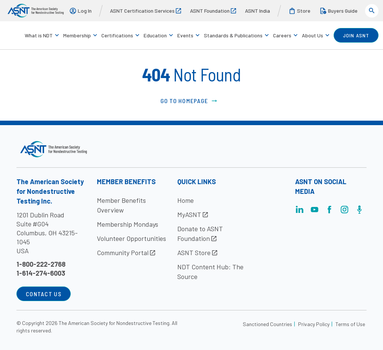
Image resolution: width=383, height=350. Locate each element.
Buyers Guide (338, 11)
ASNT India (257, 10)
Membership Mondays (127, 224)
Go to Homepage (189, 101)
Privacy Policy (314, 324)
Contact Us (43, 293)
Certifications (117, 35)
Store (299, 11)
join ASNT (356, 35)
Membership (77, 35)
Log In (80, 11)
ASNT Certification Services (145, 10)
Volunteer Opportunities (131, 238)
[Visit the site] (53, 149)
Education (155, 35)
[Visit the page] (299, 211)
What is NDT (39, 35)
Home (185, 200)
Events (185, 35)
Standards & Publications (233, 35)
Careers (282, 35)
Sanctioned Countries (267, 324)
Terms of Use (350, 324)
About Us (312, 35)
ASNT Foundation (213, 10)
